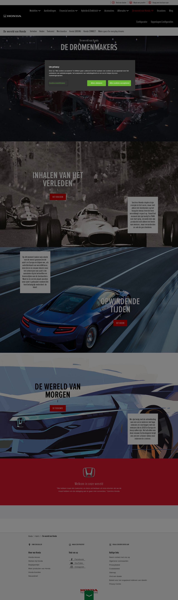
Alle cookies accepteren (119, 83)
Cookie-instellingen (57, 83)
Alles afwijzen (96, 83)
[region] (90, 75)
